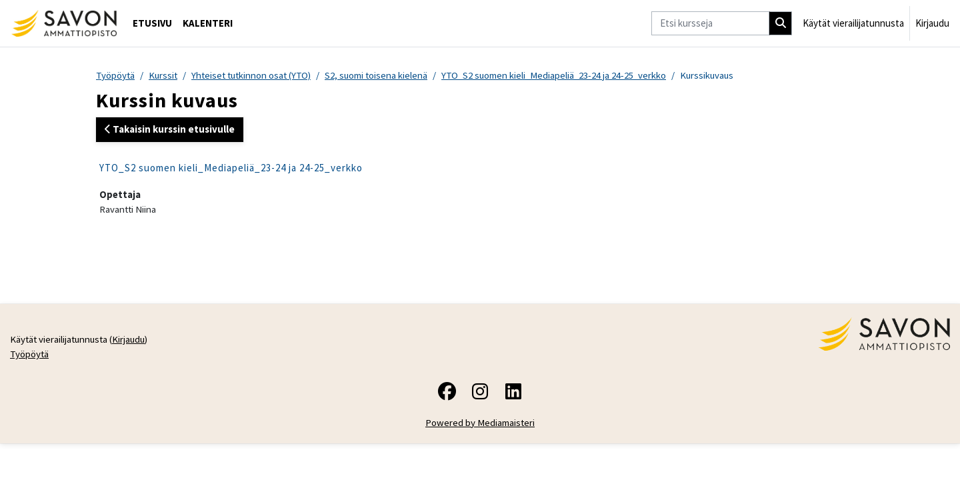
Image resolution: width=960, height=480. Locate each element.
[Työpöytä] (64, 23)
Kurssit (165, 75)
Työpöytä (116, 75)
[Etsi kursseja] (710, 23)
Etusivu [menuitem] (152, 23)
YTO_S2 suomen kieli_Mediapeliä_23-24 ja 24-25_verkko (565, 75)
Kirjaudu (932, 23)
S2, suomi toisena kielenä (385, 75)
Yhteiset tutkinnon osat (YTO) (256, 75)
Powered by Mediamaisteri (480, 424)
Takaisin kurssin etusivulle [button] (170, 129)
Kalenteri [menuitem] (208, 23)
